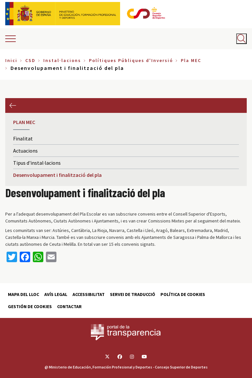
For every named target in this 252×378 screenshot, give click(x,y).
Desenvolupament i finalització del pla (57, 175)
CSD (30, 60)
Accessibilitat (89, 294)
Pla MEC (191, 60)
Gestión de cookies (30, 306)
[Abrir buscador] (241, 38)
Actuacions (25, 150)
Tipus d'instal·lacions (37, 162)
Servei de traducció (132, 294)
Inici (11, 60)
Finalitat (23, 138)
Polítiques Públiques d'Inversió (131, 60)
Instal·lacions (62, 60)
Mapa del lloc (23, 294)
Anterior (12, 105)
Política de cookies (182, 294)
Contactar (69, 306)
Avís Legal (55, 294)
